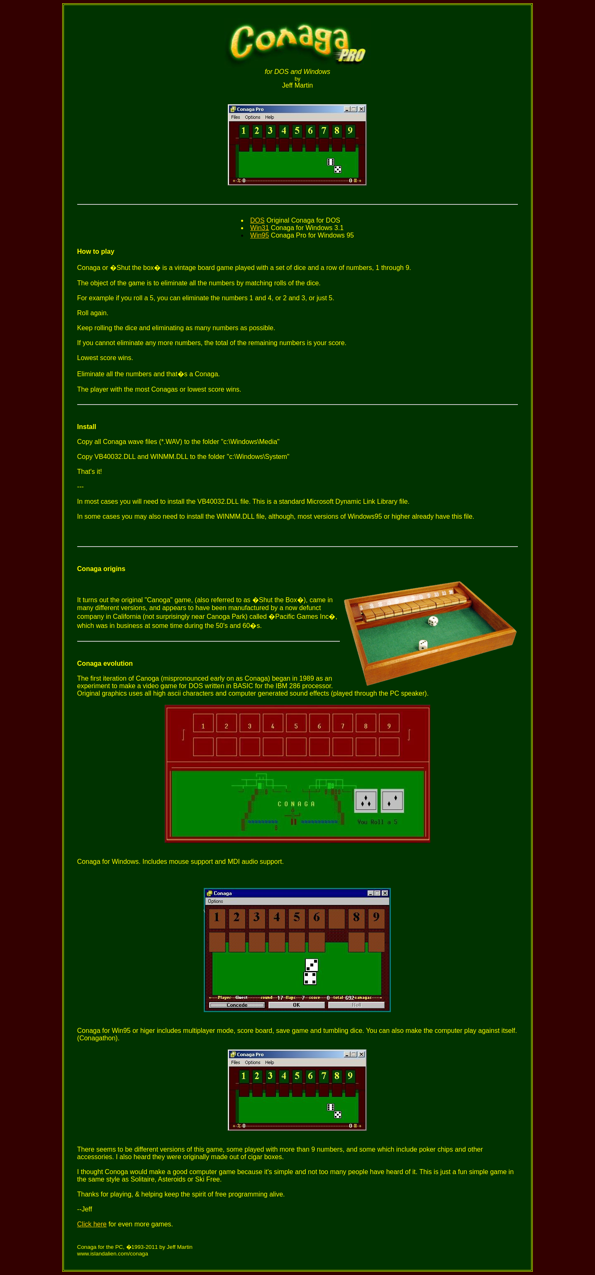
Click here (92, 1224)
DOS (257, 220)
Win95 (259, 235)
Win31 (259, 227)
